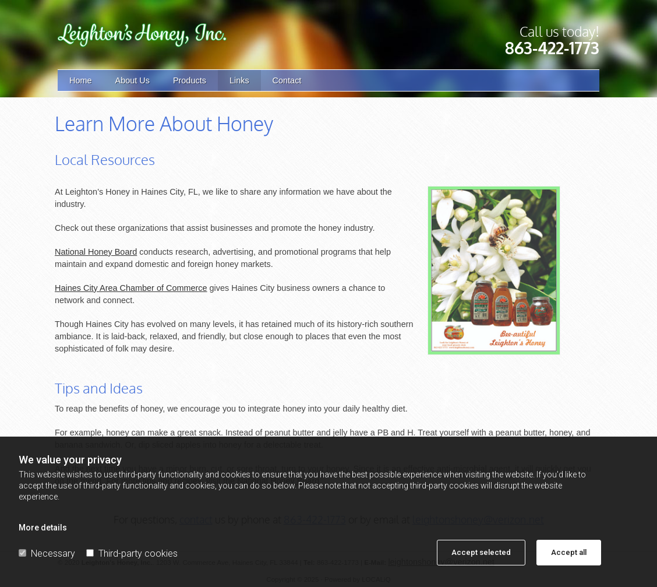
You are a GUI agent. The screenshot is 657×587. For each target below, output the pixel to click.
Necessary (47, 553)
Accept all (569, 552)
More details (43, 527)
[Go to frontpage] (142, 35)
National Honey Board (96, 251)
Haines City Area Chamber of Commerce (131, 288)
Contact (287, 80)
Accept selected (481, 552)
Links (239, 80)
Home (80, 80)
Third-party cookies (132, 553)
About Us (132, 80)
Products (189, 80)
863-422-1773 (552, 48)
